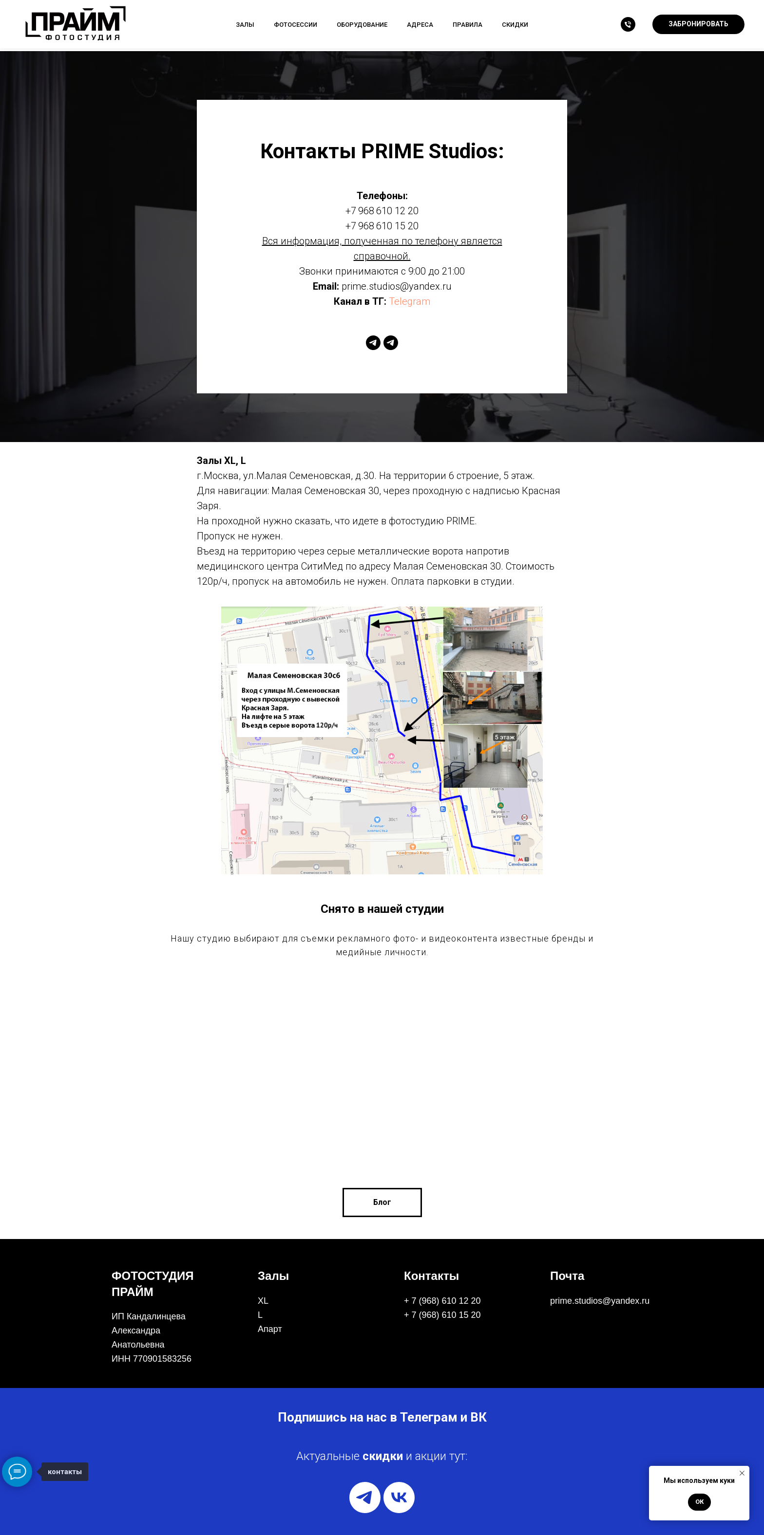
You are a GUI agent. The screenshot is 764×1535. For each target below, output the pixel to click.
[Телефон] (628, 24)
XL (263, 1301)
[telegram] (373, 342)
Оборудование (362, 24)
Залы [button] (245, 24)
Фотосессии (295, 24)
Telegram (409, 301)
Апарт (270, 1329)
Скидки (515, 24)
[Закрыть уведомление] (742, 1473)
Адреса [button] (420, 24)
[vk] (399, 1497)
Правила (467, 24)
